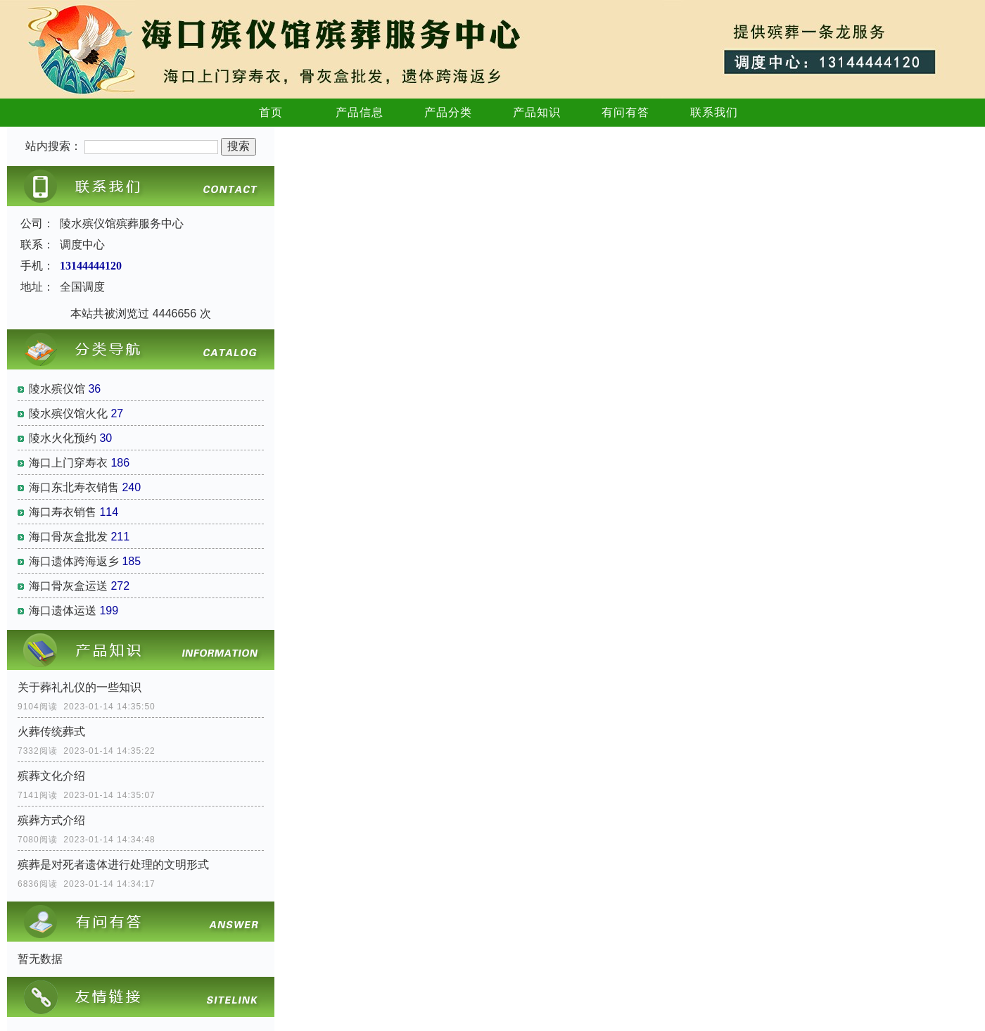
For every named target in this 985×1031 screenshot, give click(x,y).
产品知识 (537, 112)
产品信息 (359, 112)
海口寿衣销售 (62, 512)
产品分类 (448, 112)
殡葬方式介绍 (51, 820)
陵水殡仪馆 (57, 389)
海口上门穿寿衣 (68, 463)
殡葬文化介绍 (51, 776)
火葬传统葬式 (51, 732)
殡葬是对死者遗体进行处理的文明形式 (113, 865)
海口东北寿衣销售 (74, 487)
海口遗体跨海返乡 (74, 561)
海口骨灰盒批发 (68, 537)
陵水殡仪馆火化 (68, 413)
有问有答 (625, 112)
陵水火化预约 (62, 438)
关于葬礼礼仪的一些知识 (79, 687)
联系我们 (714, 112)
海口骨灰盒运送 (68, 586)
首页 (271, 112)
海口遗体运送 (62, 610)
